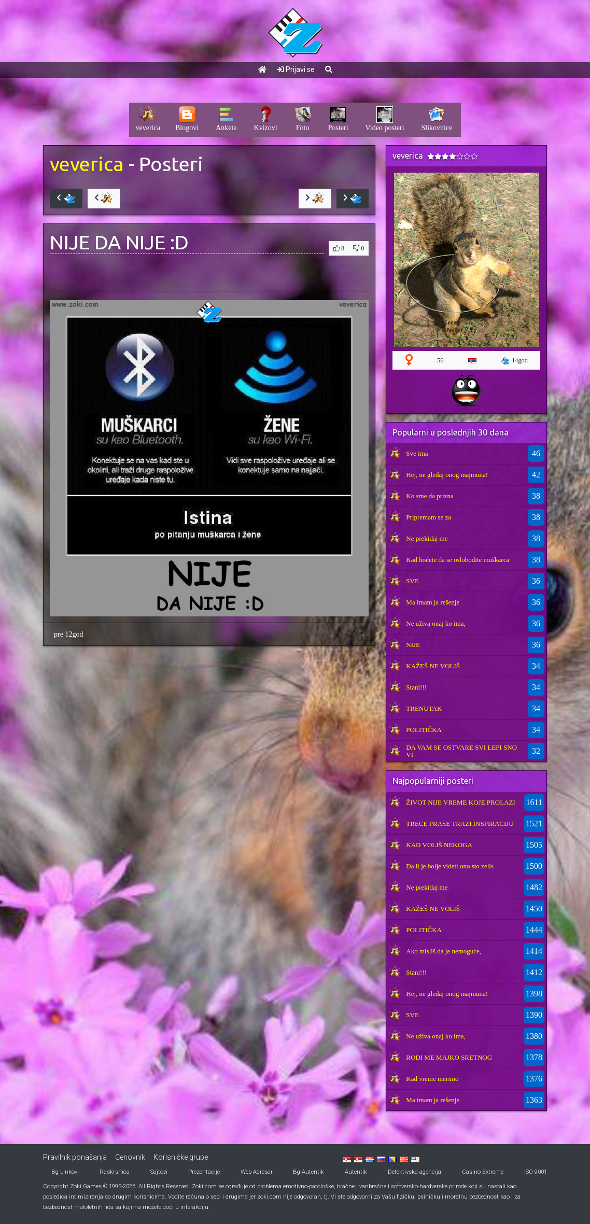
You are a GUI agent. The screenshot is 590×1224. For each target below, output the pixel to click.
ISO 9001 (535, 1172)
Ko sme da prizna (429, 496)
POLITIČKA (424, 730)
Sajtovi (158, 1172)
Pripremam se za (428, 517)
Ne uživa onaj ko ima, (435, 623)
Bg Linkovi (65, 1172)
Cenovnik (130, 1157)
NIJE (413, 645)
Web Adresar (257, 1172)
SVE (412, 581)
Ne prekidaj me (426, 538)
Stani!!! (416, 687)
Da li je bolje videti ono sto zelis (450, 866)
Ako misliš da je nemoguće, (443, 951)
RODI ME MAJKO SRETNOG (449, 1057)
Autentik (356, 1172)
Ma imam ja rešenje (432, 602)
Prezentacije (204, 1172)
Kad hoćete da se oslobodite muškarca (457, 560)
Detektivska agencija (414, 1172)
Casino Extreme (482, 1172)
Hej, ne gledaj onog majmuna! (447, 475)
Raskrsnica (115, 1172)
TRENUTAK (424, 708)
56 (440, 360)
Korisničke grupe (180, 1157)
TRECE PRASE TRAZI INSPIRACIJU (459, 823)
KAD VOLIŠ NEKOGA (439, 845)
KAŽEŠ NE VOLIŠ (433, 666)
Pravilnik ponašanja (75, 1157)
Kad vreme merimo (432, 1078)
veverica (87, 163)
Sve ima (417, 453)
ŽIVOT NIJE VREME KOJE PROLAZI (460, 802)
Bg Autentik (308, 1172)
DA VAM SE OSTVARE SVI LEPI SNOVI (461, 750)
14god (514, 361)
